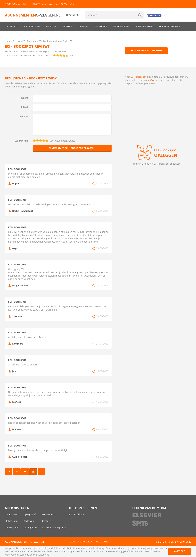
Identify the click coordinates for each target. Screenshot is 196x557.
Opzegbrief (30, 514)
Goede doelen (31, 26)
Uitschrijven (11, 527)
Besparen (72, 15)
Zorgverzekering (169, 26)
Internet (11, 26)
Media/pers (48, 514)
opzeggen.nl (32, 15)
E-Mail (24, 107)
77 (41, 471)
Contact (46, 521)
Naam (24, 97)
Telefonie (101, 26)
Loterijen (83, 26)
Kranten (51, 26)
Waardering (21, 140)
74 (17, 471)
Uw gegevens (31, 527)
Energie (67, 26)
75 (25, 471)
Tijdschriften (121, 26)
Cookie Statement (39, 554)
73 (8, 471)
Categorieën (11, 514)
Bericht (24, 116)
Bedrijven (29, 521)
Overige (154, 80)
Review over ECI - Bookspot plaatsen (72, 148)
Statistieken (11, 521)
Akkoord (179, 551)
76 (33, 471)
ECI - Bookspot (138, 76)
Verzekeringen (144, 26)
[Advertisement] (157, 114)
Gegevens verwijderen (54, 527)
